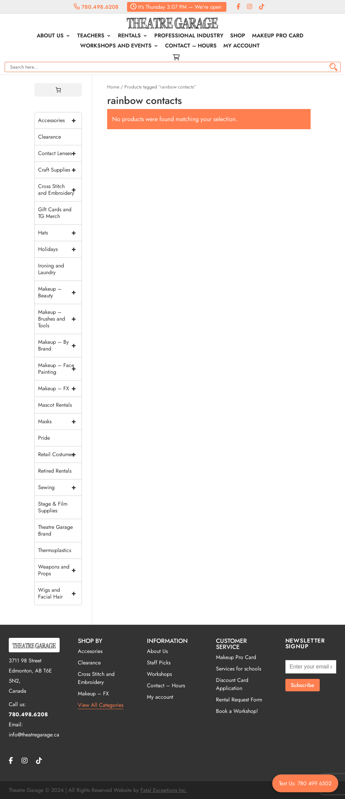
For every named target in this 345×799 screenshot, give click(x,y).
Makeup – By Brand (60, 345)
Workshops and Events (116, 46)
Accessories (60, 120)
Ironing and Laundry (51, 269)
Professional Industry (188, 36)
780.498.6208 (96, 7)
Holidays (60, 249)
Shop (237, 36)
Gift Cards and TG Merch (54, 213)
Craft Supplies (60, 170)
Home (113, 86)
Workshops (159, 674)
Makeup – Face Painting (60, 368)
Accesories (90, 651)
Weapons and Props (60, 570)
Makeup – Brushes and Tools (60, 319)
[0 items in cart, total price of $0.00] (58, 90)
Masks (60, 421)
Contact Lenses (60, 153)
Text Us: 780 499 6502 (305, 783)
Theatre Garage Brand (55, 530)
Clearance (49, 137)
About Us (50, 36)
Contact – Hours (191, 46)
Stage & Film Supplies (52, 507)
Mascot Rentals (55, 405)
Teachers (90, 36)
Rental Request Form (239, 699)
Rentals (129, 36)
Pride (44, 438)
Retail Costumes (60, 454)
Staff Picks (158, 662)
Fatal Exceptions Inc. (163, 790)
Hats (60, 233)
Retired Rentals (54, 471)
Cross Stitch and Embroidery (60, 189)
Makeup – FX (60, 388)
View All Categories (100, 705)
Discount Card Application (232, 684)
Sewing (60, 487)
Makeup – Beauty (60, 292)
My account (241, 46)
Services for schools (238, 669)
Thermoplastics (54, 550)
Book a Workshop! (237, 711)
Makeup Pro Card (277, 36)
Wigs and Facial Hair (60, 593)
